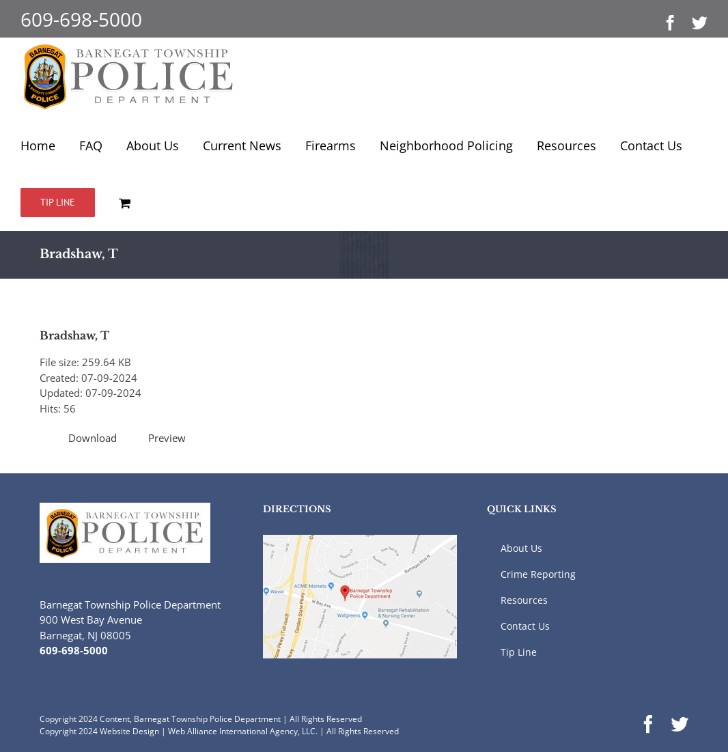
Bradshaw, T (74, 335)
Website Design (129, 731)
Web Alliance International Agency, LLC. (243, 731)
